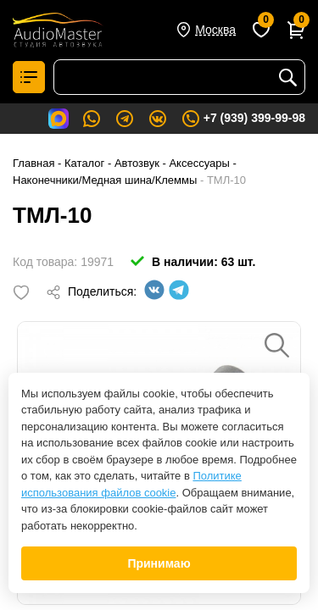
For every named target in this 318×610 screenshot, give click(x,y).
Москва (215, 30)
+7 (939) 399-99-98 (243, 118)
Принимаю (158, 563)
